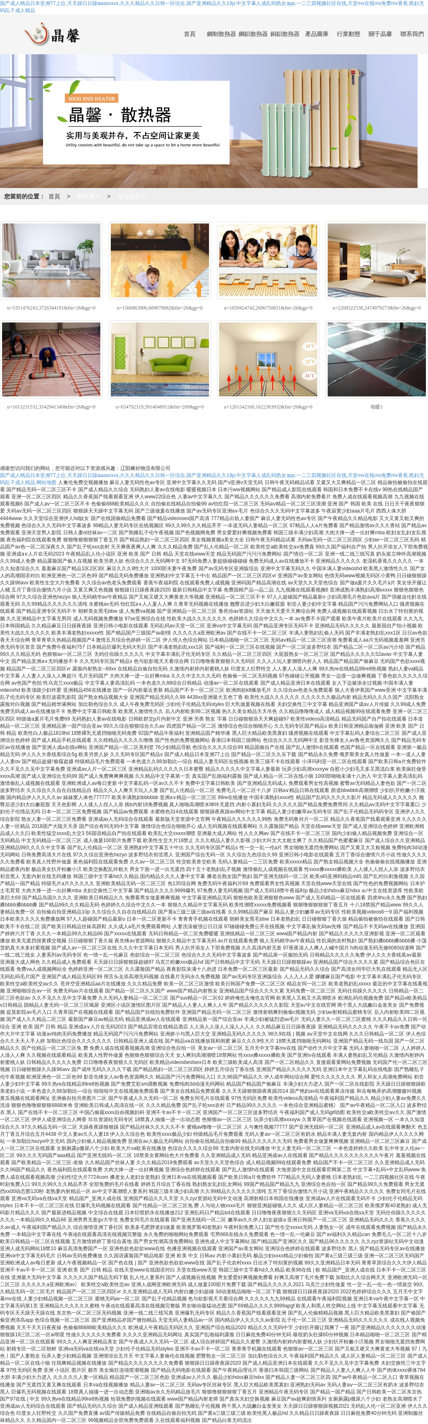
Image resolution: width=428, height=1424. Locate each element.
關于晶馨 (380, 34)
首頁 (190, 34)
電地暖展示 (131, 196)
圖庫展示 (88, 196)
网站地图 (46, 482)
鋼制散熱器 (221, 34)
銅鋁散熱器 (285, 34)
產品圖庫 (317, 34)
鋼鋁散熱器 (253, 34)
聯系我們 (412, 34)
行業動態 (348, 34)
